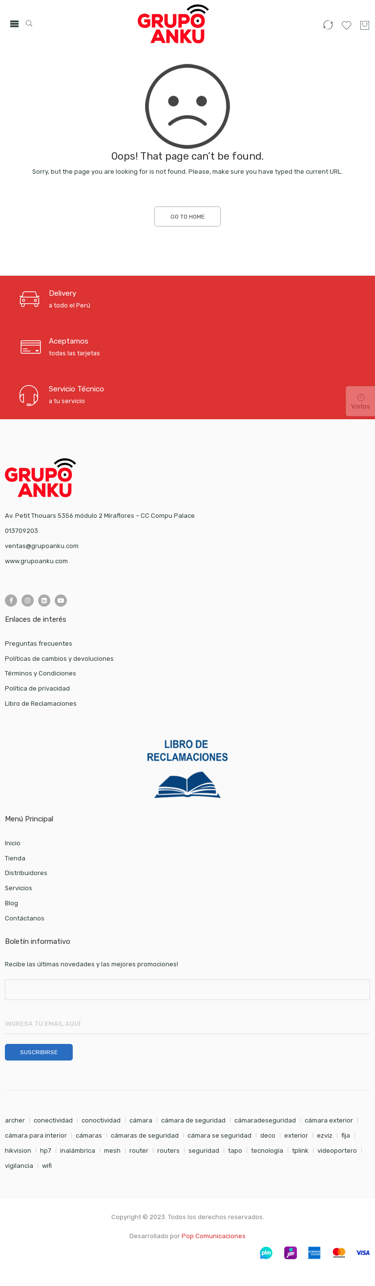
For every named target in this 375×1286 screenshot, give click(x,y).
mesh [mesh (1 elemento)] (112, 1150)
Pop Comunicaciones (214, 1236)
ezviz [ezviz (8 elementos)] (325, 1135)
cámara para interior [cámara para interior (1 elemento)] (36, 1135)
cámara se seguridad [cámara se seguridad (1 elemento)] (219, 1135)
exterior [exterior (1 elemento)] (296, 1135)
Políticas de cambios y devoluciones (59, 658)
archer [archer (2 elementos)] (15, 1120)
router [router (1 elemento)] (138, 1150)
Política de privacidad (37, 688)
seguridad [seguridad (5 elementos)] (203, 1150)
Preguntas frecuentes (38, 643)
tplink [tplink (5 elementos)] (300, 1150)
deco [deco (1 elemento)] (267, 1135)
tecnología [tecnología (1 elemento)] (267, 1150)
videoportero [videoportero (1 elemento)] (337, 1150)
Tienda (15, 858)
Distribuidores (26, 873)
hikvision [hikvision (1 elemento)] (18, 1150)
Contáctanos (24, 918)
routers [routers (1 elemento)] (168, 1150)
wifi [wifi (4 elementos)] (47, 1165)
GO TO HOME (187, 216)
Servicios (18, 888)
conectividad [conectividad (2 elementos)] (53, 1120)
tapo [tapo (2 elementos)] (235, 1150)
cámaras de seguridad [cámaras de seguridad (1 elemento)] (145, 1135)
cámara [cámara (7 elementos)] (140, 1120)
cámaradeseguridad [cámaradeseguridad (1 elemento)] (265, 1120)
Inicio (13, 843)
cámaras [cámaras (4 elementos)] (89, 1135)
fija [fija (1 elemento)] (345, 1135)
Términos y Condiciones (40, 673)
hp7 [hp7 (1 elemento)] (45, 1150)
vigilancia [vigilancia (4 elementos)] (19, 1165)
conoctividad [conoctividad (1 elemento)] (101, 1120)
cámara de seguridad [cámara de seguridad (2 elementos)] (193, 1120)
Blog (13, 903)
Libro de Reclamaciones (41, 703)
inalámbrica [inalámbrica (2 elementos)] (77, 1150)
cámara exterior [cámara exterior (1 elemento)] (329, 1120)
